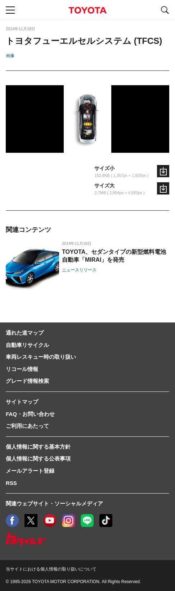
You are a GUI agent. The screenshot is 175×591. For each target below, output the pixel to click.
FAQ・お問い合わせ (30, 414)
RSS (11, 483)
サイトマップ (22, 402)
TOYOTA (87, 10)
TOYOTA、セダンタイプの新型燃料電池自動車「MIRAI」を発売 (114, 256)
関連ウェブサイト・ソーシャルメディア (54, 503)
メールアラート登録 (30, 471)
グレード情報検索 (27, 381)
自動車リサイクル (27, 345)
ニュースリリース (79, 269)
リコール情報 (22, 369)
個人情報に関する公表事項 (38, 458)
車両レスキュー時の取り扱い (41, 357)
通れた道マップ (25, 333)
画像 (10, 55)
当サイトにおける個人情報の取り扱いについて (51, 569)
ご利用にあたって (27, 426)
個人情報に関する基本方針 (38, 447)
